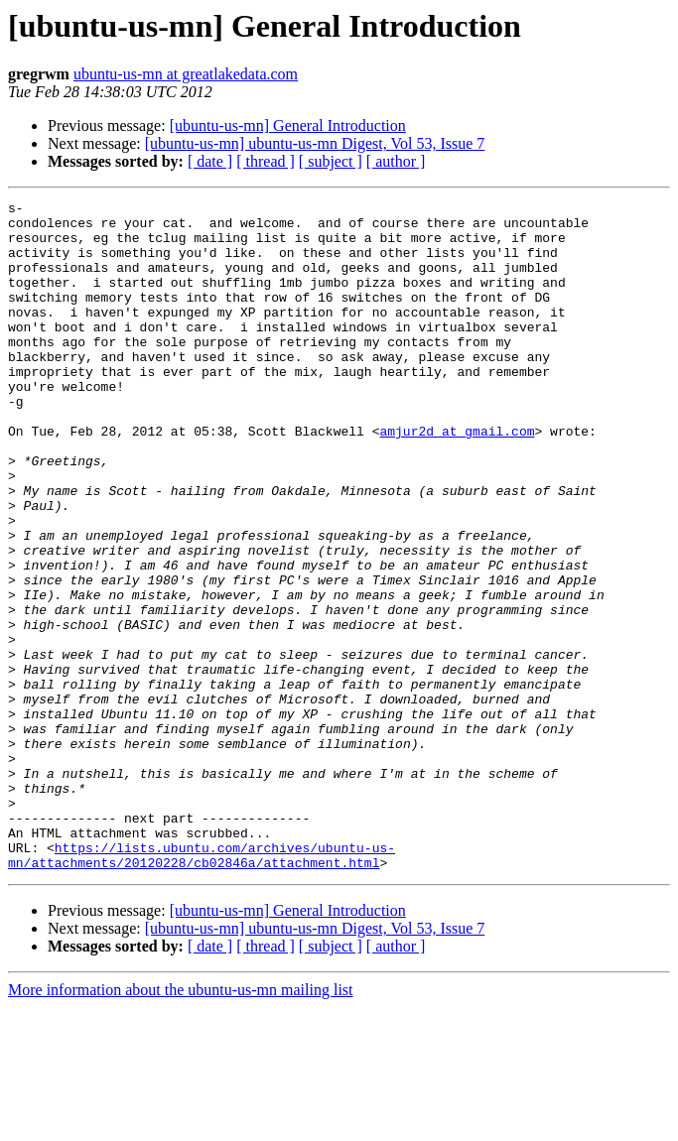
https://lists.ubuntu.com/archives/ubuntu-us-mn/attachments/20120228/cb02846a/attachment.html (201, 987)
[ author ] (396, 161)
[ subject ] (330, 161)
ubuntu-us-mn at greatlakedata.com (185, 73)
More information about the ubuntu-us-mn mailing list (180, 1123)
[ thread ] (265, 161)
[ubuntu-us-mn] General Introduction (288, 125)
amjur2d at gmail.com (456, 478)
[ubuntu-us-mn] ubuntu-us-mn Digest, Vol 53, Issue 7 (315, 143)
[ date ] (210, 161)
